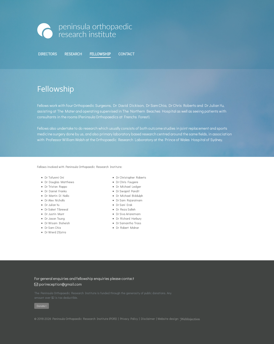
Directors (47, 53)
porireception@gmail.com (58, 284)
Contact (126, 53)
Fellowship (100, 53)
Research (73, 53)
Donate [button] (41, 306)
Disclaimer (148, 319)
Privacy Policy (129, 319)
